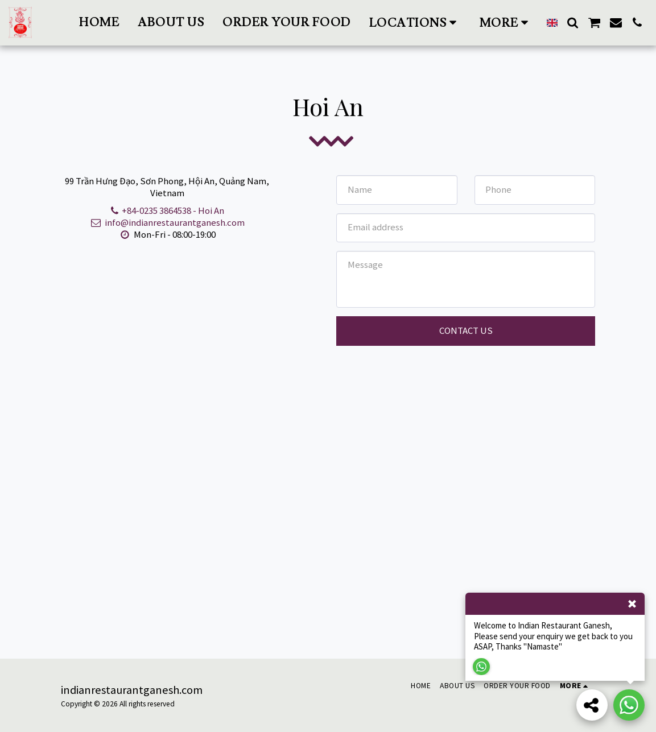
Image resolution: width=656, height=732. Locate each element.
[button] (415, 22)
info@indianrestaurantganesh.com (167, 222)
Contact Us (466, 330)
